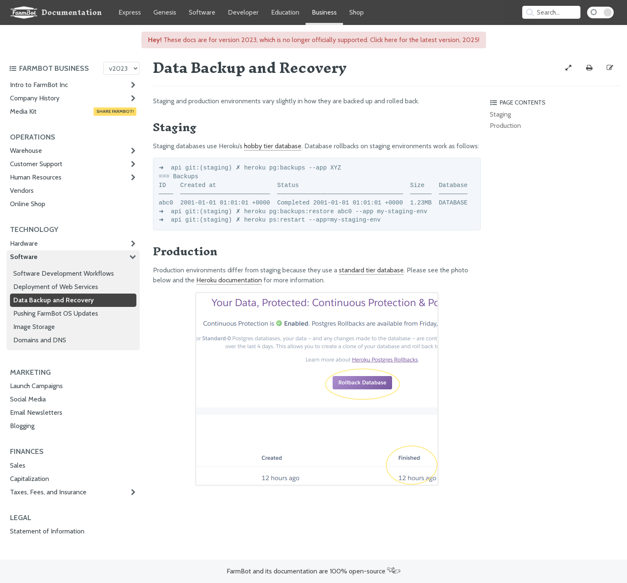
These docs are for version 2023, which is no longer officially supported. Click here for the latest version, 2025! (313, 40)
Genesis (164, 12)
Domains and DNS (39, 340)
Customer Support (36, 164)
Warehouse (26, 150)
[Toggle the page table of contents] (553, 102)
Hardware (24, 243)
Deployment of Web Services (55, 287)
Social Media (28, 399)
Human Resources (36, 177)
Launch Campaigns (36, 386)
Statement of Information (47, 531)
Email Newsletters (36, 412)
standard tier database (371, 270)
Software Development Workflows (63, 273)
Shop (356, 12)
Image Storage (34, 327)
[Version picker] (121, 68)
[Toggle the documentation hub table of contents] (54, 68)
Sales (17, 465)
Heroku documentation (229, 280)
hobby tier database (272, 146)
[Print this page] (589, 67)
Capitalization (29, 479)
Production (505, 126)
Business (324, 12)
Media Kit (73, 111)
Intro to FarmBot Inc (39, 85)
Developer (243, 12)
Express (129, 12)
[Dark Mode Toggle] (600, 12)
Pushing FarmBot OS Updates (55, 313)
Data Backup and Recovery (53, 300)
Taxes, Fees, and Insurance (48, 492)
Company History (34, 98)
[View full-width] (568, 67)
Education (285, 12)
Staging (500, 114)
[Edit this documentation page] (610, 67)
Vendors (22, 190)
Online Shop (27, 204)
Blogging (22, 426)
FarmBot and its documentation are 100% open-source (313, 571)
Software (202, 12)
